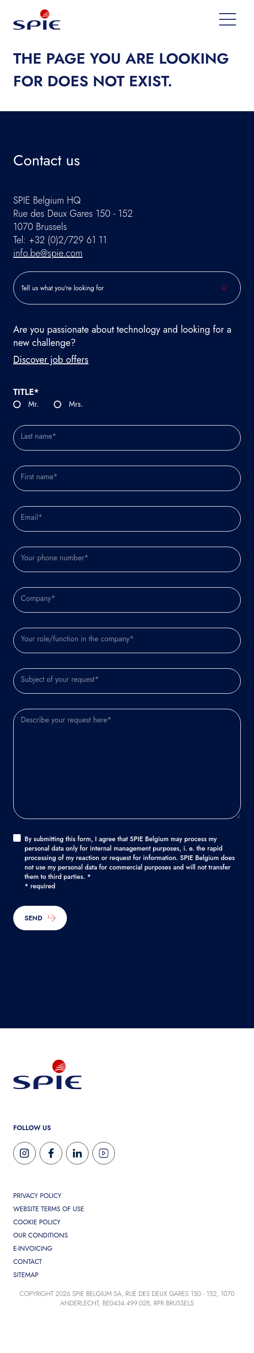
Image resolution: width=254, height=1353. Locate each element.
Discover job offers (51, 360)
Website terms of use (48, 1209)
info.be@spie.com (47, 253)
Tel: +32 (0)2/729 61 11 (60, 240)
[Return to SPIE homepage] (47, 1073)
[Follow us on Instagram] (24, 1153)
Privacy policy (37, 1195)
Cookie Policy (36, 1222)
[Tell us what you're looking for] (127, 287)
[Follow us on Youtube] (103, 1153)
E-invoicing (32, 1248)
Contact (27, 1261)
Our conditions (40, 1235)
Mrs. (76, 404)
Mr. (33, 404)
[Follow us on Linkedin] (77, 1153)
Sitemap (26, 1274)
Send (40, 918)
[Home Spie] (36, 19)
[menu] (227, 19)
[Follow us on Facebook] (51, 1153)
